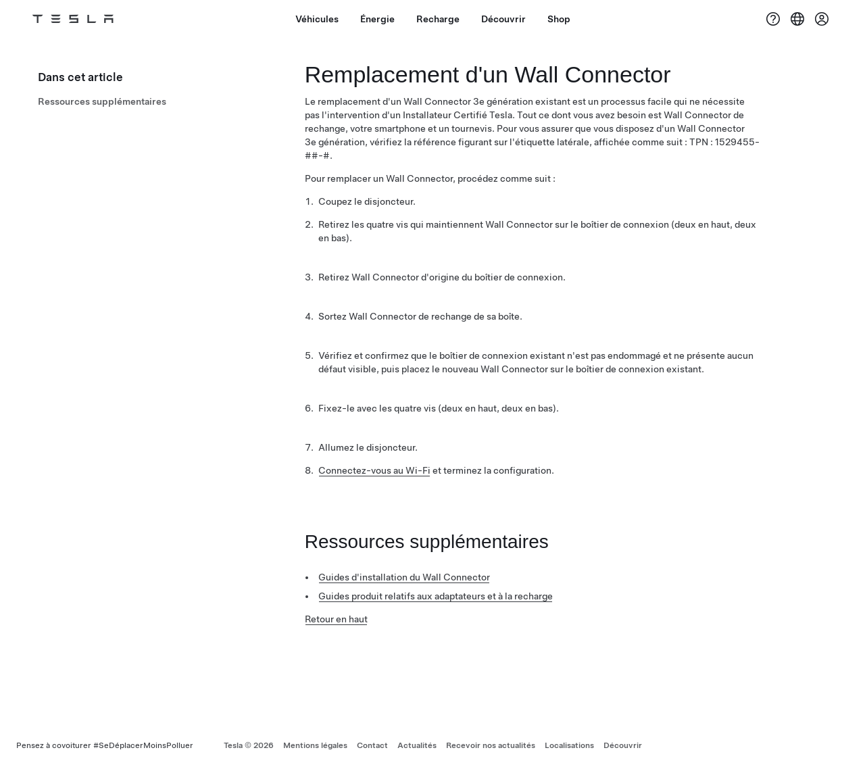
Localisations (569, 745)
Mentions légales (315, 745)
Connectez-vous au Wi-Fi (374, 470)
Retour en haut (336, 619)
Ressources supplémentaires (102, 101)
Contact (372, 745)
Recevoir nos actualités (490, 745)
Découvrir (622, 745)
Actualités (417, 745)
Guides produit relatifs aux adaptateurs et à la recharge (435, 596)
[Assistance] (773, 19)
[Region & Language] (797, 19)
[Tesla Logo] (73, 19)
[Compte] (822, 19)
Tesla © (249, 745)
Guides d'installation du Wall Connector (404, 577)
